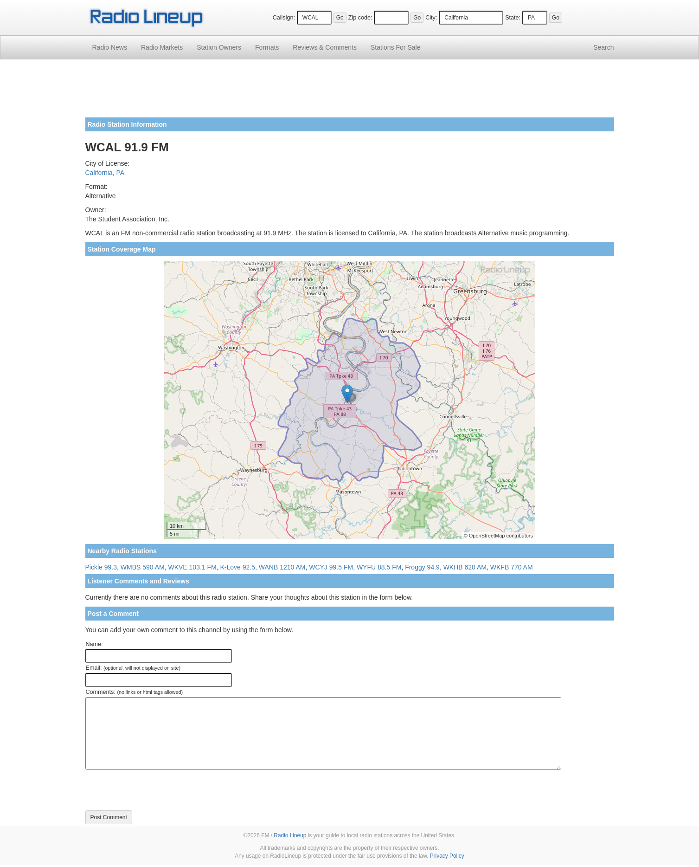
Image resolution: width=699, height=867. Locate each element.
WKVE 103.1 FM (192, 567)
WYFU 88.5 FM (379, 567)
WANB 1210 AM (282, 567)
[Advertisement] (349, 92)
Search (603, 47)
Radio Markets (162, 47)
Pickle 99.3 (101, 567)
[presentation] (155, 790)
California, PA (105, 172)
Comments (325, 47)
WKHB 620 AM (465, 567)
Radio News (109, 47)
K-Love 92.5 (238, 567)
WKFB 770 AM (511, 567)
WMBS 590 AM (143, 567)
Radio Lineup (290, 835)
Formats (267, 47)
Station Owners (219, 47)
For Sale (395, 47)
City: (431, 17)
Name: (94, 644)
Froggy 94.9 (422, 567)
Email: (133, 668)
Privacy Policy (447, 856)
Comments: (134, 692)
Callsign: (284, 17)
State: (512, 17)
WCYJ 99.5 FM (331, 567)
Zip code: (360, 17)
